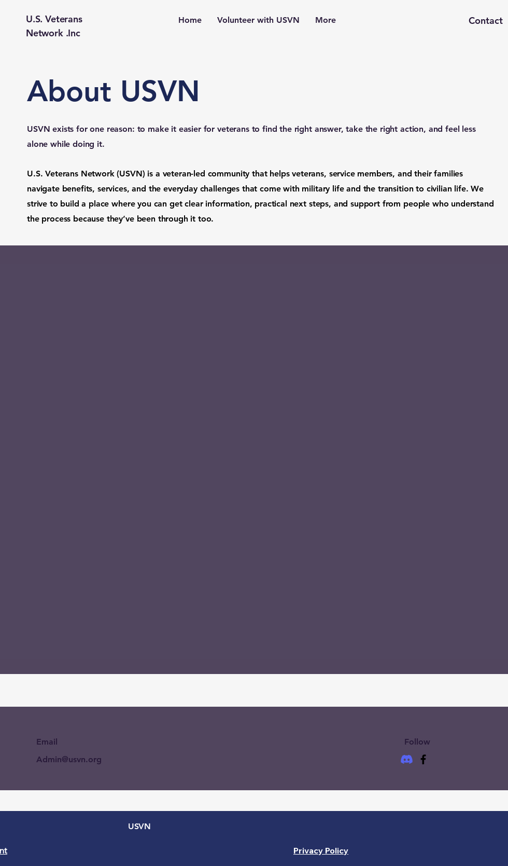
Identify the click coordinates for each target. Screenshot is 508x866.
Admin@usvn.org (69, 759)
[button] (466, 20)
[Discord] (406, 759)
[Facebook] (423, 759)
